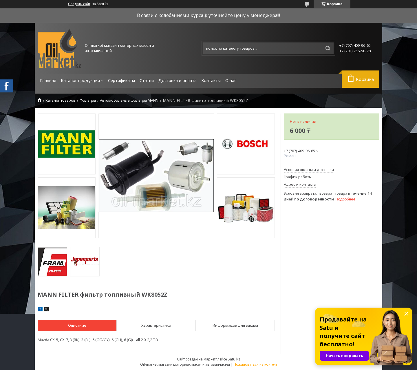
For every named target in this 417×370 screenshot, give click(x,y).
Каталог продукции (80, 80)
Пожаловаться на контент (255, 364)
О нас (230, 80)
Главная (48, 80)
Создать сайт (79, 4)
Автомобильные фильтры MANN (129, 100)
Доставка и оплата (177, 80)
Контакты (211, 80)
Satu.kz (234, 359)
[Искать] (328, 48)
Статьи (147, 80)
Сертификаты (121, 80)
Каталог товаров (60, 100)
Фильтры (88, 100)
